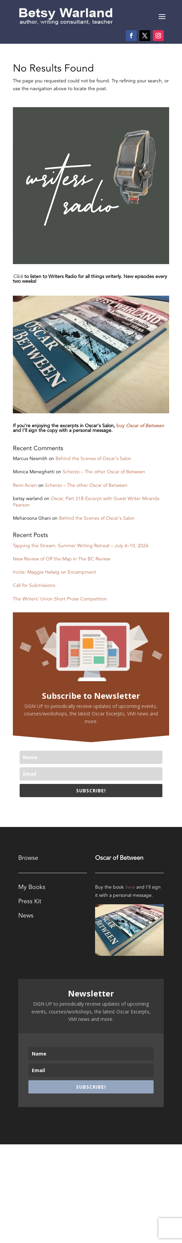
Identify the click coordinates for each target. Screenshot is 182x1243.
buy (140, 425)
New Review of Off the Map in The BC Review (61, 559)
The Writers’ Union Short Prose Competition (60, 599)
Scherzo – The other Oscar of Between (104, 471)
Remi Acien (25, 485)
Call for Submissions (34, 585)
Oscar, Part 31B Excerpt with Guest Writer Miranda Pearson (86, 502)
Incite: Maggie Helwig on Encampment (54, 572)
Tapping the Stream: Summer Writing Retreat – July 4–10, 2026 (81, 545)
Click (18, 276)
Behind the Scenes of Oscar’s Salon (93, 458)
